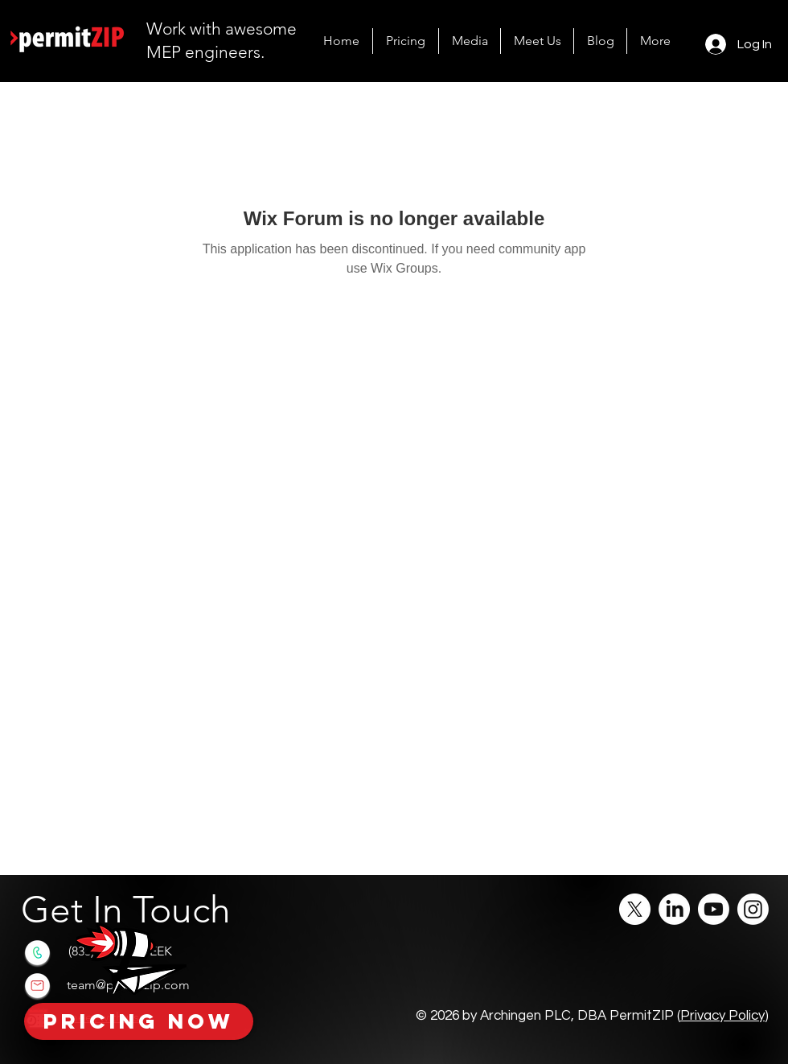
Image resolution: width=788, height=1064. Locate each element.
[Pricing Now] (138, 1021)
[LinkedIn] (674, 909)
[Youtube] (713, 909)
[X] (635, 909)
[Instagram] (753, 909)
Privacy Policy (722, 1016)
